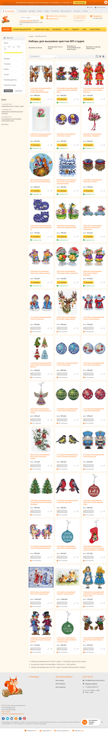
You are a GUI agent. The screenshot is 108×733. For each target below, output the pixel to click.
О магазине (23, 11)
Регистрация (100, 7)
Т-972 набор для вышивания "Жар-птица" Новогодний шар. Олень (93, 502)
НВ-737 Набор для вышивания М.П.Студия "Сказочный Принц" (40, 180)
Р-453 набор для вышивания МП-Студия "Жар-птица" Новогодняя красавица (41, 502)
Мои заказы (60, 680)
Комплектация (13, 85)
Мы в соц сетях (66, 11)
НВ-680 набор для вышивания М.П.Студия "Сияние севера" (66, 318)
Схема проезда (79, 3)
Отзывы (85, 11)
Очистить (18, 91)
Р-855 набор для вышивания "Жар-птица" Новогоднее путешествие (92, 227)
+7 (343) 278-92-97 (80, 16)
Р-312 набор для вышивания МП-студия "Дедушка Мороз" (93, 318)
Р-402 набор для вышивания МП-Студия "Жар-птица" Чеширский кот (41, 227)
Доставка (32, 11)
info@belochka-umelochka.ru (57, 16)
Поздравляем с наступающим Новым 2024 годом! (11, 120)
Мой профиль (60, 684)
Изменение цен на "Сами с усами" (13, 106)
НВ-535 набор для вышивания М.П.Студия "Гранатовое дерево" (40, 456)
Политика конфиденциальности (13, 714)
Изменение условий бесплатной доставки (12, 112)
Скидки (46, 11)
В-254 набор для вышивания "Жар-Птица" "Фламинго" (92, 135)
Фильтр (8, 38)
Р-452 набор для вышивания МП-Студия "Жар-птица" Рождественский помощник (41, 90)
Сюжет (13, 74)
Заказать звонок (53, 18)
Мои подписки (61, 687)
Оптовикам (55, 11)
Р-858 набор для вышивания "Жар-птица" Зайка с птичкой (40, 272)
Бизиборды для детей (22, 29)
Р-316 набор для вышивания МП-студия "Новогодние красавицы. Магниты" (41, 365)
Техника (13, 64)
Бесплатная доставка (26, 21)
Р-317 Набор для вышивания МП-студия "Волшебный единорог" (41, 547)
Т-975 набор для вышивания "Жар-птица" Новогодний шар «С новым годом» (67, 639)
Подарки (75, 29)
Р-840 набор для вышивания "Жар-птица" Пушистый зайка (66, 226)
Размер (13, 59)
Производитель (13, 80)
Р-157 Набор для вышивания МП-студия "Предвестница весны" (67, 455)
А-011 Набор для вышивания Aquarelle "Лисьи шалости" (66, 593)
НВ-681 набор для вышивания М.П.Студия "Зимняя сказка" (40, 593)
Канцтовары (95, 29)
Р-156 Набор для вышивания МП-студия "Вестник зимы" (67, 501)
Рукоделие (56, 29)
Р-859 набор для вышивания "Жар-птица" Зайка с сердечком (67, 272)
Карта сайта (6, 712)
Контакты (77, 11)
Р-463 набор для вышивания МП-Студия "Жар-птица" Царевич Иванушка (93, 90)
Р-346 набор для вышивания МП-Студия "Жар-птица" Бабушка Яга (93, 639)
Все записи (5, 124)
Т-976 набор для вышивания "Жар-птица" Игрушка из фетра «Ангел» (40, 410)
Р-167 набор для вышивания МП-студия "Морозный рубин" (93, 409)
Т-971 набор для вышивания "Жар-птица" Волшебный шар (66, 547)
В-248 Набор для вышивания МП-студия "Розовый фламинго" (41, 135)
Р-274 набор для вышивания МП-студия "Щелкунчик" (93, 455)
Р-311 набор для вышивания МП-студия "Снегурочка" (41, 318)
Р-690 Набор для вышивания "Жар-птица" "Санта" (66, 135)
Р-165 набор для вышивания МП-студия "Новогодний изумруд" (67, 409)
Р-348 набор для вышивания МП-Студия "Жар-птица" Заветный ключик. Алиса (93, 594)
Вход (90, 7)
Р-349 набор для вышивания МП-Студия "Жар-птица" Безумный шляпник (41, 639)
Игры (66, 29)
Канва (13, 69)
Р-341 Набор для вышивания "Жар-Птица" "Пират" (92, 180)
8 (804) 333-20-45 (80, 18)
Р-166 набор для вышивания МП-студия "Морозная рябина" (93, 364)
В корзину (35, 99)
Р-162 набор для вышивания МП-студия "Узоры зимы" (67, 364)
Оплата (39, 11)
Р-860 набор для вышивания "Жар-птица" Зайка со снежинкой (92, 273)
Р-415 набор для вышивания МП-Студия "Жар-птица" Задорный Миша (67, 90)
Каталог (6, 29)
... (104, 29)
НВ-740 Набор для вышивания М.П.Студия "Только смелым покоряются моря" (66, 181)
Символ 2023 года (41, 29)
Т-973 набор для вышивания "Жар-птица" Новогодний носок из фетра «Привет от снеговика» (94, 548)
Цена (13, 43)
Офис (84, 29)
